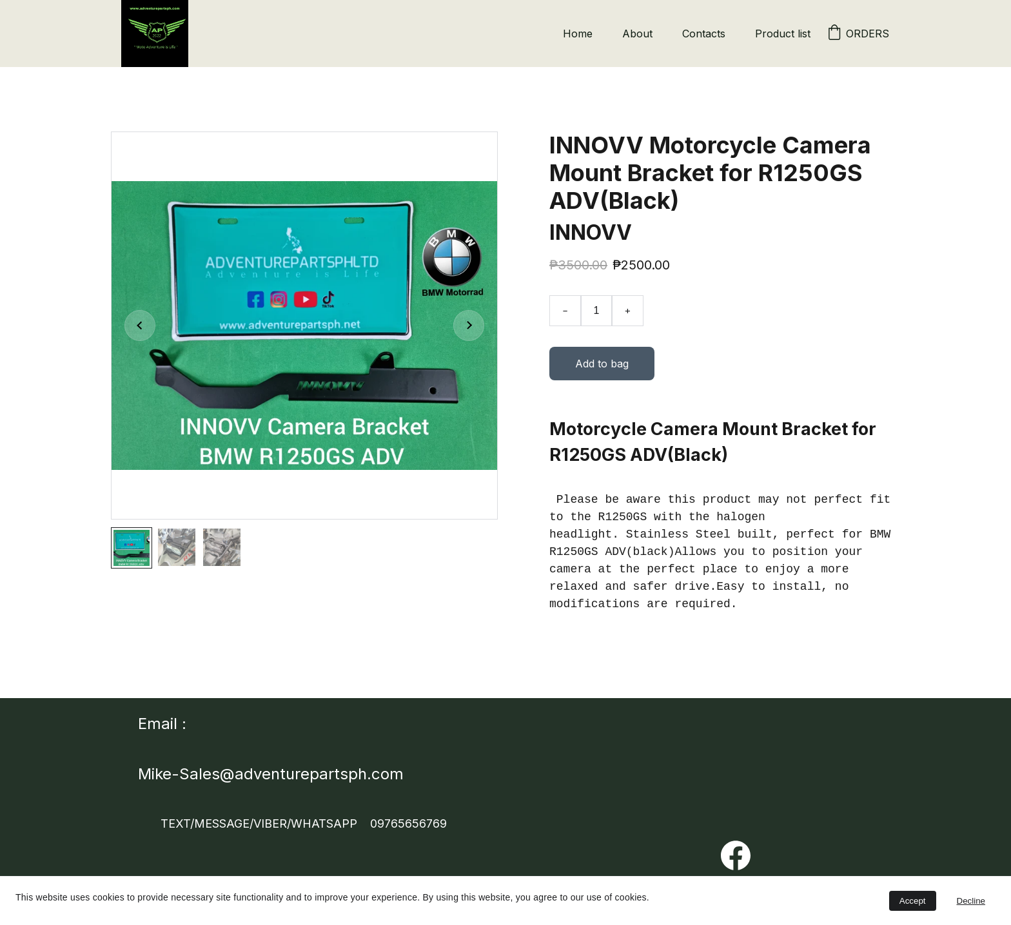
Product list (782, 33)
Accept (912, 901)
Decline (971, 901)
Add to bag (602, 366)
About (637, 33)
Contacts (703, 33)
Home (578, 33)
